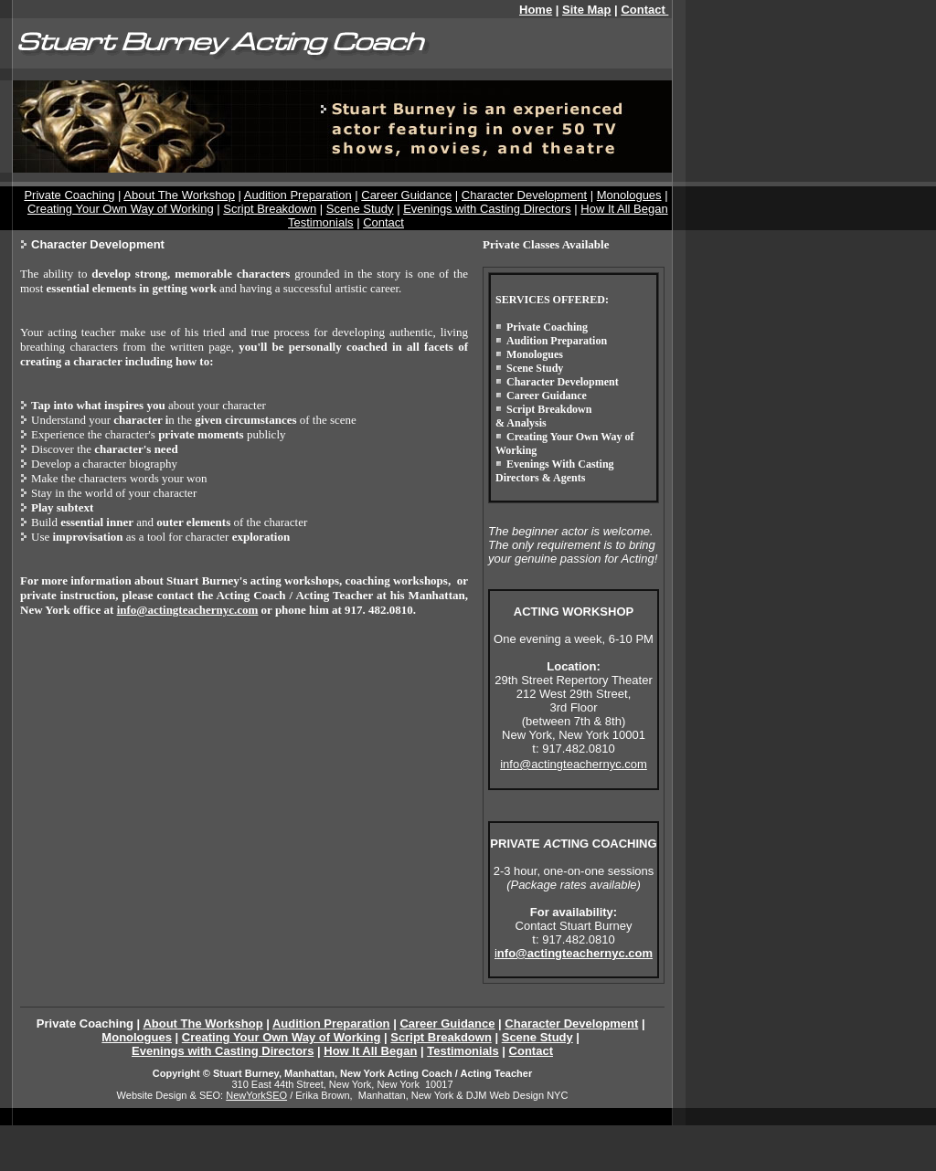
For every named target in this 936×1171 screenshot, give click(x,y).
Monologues (629, 195)
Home (535, 9)
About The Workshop (179, 195)
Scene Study (360, 209)
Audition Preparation (298, 195)
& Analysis (521, 423)
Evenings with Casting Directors (487, 209)
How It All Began (623, 209)
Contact (383, 222)
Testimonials (321, 222)
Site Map (586, 9)
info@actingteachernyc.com (188, 610)
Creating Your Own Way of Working (120, 209)
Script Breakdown (269, 209)
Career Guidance (406, 195)
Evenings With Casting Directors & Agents (554, 471)
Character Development (524, 195)
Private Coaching (69, 195)
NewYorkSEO (256, 1095)
